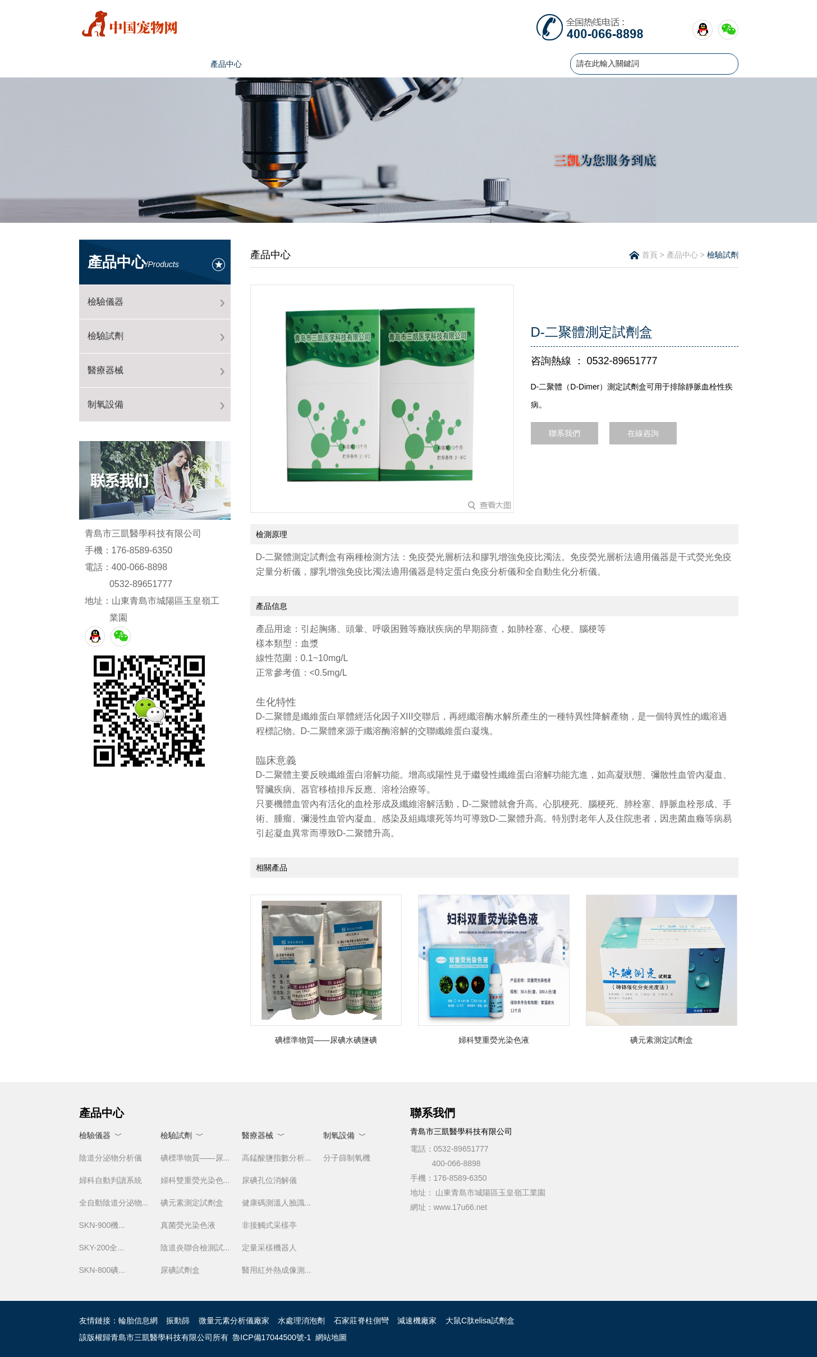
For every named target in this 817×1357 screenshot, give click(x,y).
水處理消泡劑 (301, 1320)
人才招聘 (344, 63)
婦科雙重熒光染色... (195, 1180)
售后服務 (462, 63)
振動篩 (178, 1320)
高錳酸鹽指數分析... (276, 1157)
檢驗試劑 (105, 336)
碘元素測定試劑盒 (191, 1202)
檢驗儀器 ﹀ (101, 1135)
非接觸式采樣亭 (269, 1225)
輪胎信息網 (138, 1320)
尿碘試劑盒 (180, 1270)
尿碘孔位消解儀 (269, 1180)
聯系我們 (520, 63)
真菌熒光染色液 (187, 1225)
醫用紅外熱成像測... (276, 1270)
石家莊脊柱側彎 (361, 1320)
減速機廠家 (417, 1320)
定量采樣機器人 (269, 1247)
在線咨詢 (643, 433)
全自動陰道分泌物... (114, 1202)
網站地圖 (331, 1337)
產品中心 (226, 63)
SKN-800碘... (102, 1270)
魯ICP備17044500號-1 (271, 1337)
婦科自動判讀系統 (110, 1180)
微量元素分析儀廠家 (234, 1320)
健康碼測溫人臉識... (276, 1202)
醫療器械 (105, 370)
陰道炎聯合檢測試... (195, 1247)
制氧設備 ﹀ (345, 1135)
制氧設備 (105, 404)
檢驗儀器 (105, 301)
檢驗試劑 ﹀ (182, 1135)
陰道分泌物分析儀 (110, 1157)
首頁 (108, 63)
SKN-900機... (102, 1225)
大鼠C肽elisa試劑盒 (480, 1320)
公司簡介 (167, 63)
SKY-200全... (101, 1247)
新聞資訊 (285, 63)
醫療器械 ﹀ (264, 1135)
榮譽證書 (403, 63)
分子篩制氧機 (346, 1157)
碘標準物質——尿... (195, 1157)
